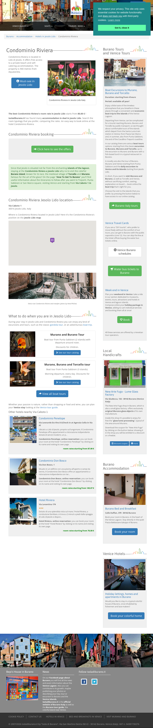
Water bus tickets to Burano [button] (125, 270)
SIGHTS (48, 26)
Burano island (18, 174)
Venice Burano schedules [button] (125, 251)
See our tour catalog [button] (67, 352)
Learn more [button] (114, 20)
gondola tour (56, 324)
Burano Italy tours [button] (125, 205)
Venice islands (49, 699)
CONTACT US (35, 716)
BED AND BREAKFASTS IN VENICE (85, 716)
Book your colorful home (126, 616)
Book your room (125, 531)
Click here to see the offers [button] (52, 149)
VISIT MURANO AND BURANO (121, 716)
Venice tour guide (49, 407)
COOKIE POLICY (16, 716)
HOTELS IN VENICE (55, 716)
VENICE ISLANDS (20, 26)
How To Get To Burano (68, 177)
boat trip (87, 324)
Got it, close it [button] (122, 28)
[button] (52, 240)
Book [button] (125, 319)
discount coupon (119, 443)
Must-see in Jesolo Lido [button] (25, 83)
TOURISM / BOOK (76, 26)
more (134, 443)
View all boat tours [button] (52, 394)
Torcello (72, 174)
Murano (86, 174)
